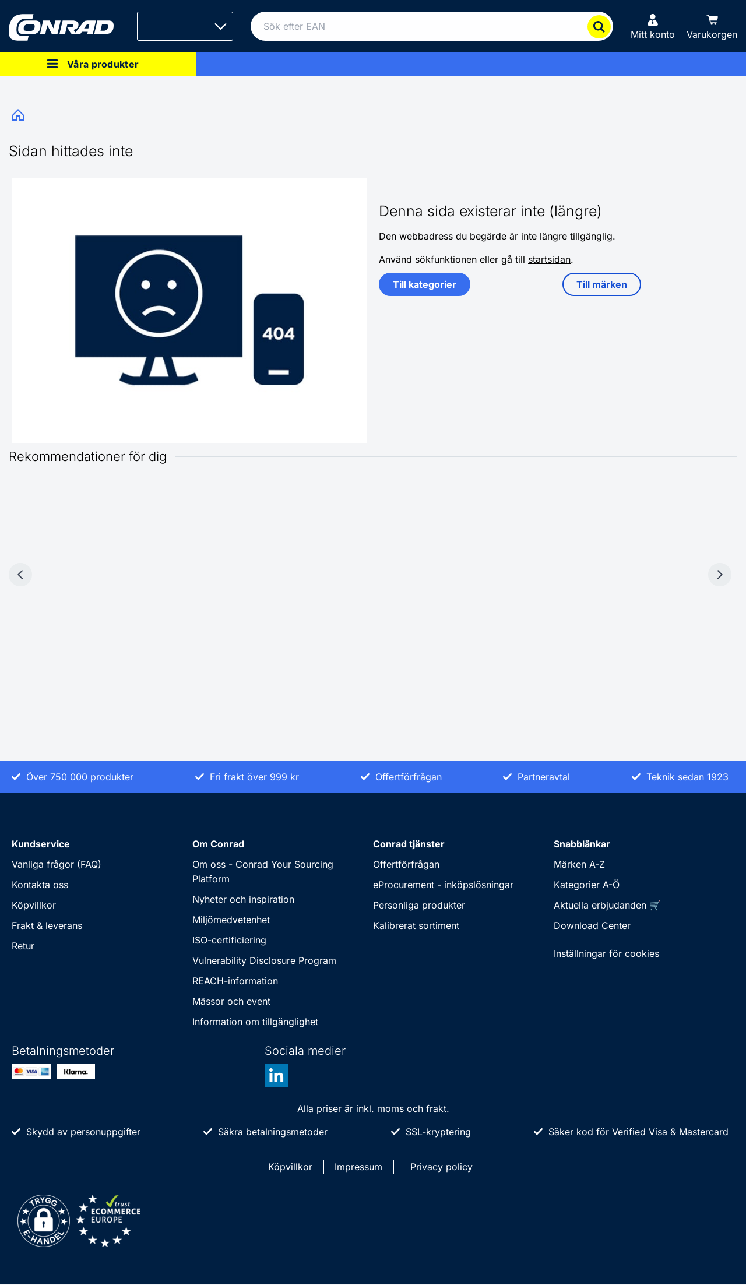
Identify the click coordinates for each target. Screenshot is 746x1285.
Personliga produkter (419, 905)
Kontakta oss (40, 884)
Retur (23, 946)
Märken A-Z (579, 864)
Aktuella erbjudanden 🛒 (607, 905)
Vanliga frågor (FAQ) (56, 864)
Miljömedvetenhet (231, 919)
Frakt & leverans (47, 925)
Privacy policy (441, 1167)
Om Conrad (218, 844)
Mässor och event (231, 1001)
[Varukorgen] (712, 26)
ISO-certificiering (229, 940)
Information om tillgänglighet (255, 1021)
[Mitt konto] (653, 26)
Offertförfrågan (406, 864)
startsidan (549, 259)
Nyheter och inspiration (243, 899)
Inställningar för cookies (606, 953)
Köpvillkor (34, 905)
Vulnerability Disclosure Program (264, 960)
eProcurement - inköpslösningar (443, 884)
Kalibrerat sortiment (416, 925)
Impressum (358, 1167)
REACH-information (235, 981)
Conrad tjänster (409, 844)
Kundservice (41, 844)
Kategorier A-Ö (587, 884)
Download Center (592, 925)
